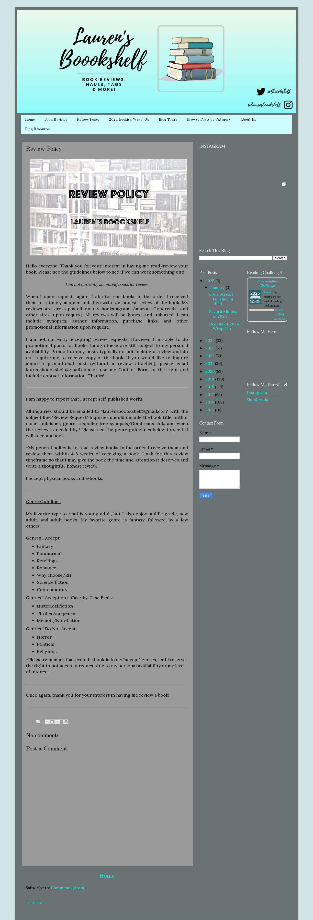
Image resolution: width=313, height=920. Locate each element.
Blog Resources (38, 129)
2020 (210, 371)
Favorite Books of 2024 (223, 314)
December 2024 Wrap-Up (224, 326)
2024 (210, 340)
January (218, 287)
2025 (210, 280)
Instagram (257, 392)
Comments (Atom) (68, 887)
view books (279, 319)
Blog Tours (168, 120)
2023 (210, 347)
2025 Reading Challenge (267, 283)
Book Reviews (55, 120)
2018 (210, 386)
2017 (210, 394)
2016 (210, 402)
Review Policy (88, 120)
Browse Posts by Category (209, 120)
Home (30, 120)
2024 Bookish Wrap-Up (129, 120)
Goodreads (257, 399)
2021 (210, 363)
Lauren (268, 292)
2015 (210, 409)
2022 (210, 355)
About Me (248, 120)
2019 (210, 379)
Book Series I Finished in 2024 (221, 299)
